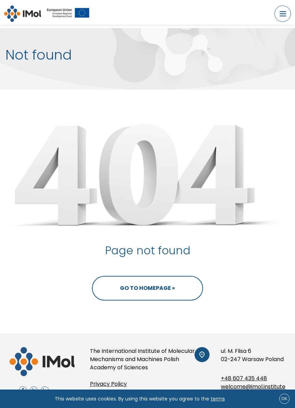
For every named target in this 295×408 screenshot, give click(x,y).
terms (218, 398)
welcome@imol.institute (253, 387)
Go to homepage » (147, 288)
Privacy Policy (108, 384)
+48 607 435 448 (244, 378)
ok (284, 398)
